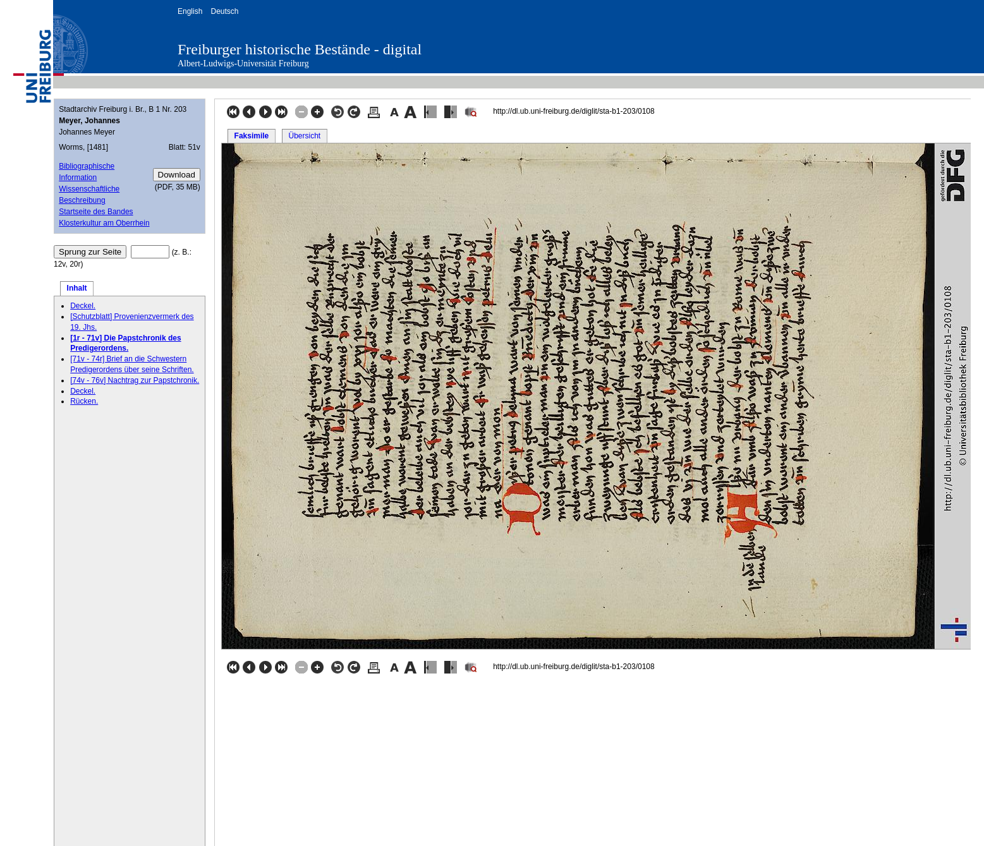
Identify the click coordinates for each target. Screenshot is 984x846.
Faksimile (251, 135)
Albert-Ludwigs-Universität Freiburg (243, 63)
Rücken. (84, 401)
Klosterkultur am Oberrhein (104, 223)
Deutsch (224, 11)
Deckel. (82, 305)
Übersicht (304, 135)
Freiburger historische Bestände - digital (300, 49)
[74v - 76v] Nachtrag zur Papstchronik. (134, 380)
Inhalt (77, 288)
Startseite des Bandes (96, 211)
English (190, 11)
